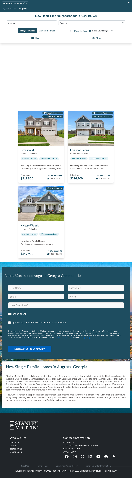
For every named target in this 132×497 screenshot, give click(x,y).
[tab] (27, 30)
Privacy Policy (84, 337)
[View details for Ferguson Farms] (91, 128)
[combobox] (32, 22)
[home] (3, 8)
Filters (97, 38)
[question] (66, 305)
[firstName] (36, 288)
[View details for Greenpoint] (41, 128)
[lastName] (96, 288)
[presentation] (113, 471)
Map (35, 38)
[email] (36, 297)
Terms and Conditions (63, 337)
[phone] (96, 297)
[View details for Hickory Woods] (41, 203)
